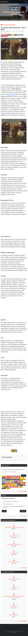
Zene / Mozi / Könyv (5, 33)
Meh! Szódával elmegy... (8, 504)
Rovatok (23, 568)
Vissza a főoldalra (8, 25)
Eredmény (23, 511)
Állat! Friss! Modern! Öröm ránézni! (10, 501)
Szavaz (4, 511)
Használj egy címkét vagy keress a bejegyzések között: (13, 469)
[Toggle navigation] (25, 1)
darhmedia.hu (14, 632)
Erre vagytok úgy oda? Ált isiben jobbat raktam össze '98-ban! (14, 507)
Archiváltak (23, 516)
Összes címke (22, 491)
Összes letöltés (22, 621)
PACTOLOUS (4, 2)
